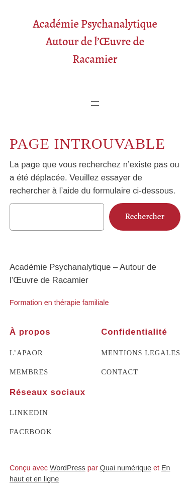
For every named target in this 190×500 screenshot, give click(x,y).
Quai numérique (125, 468)
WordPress (67, 468)
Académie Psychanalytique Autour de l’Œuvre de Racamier (95, 41)
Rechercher (144, 216)
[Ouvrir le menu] (95, 103)
